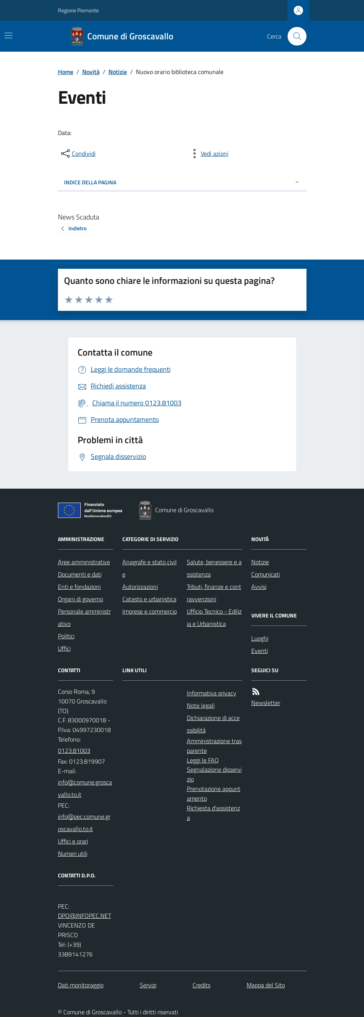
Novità (91, 71)
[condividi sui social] (77, 153)
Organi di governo (80, 599)
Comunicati (265, 574)
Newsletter (265, 702)
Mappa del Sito (266, 985)
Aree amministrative (84, 562)
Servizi (148, 985)
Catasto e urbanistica (149, 599)
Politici (66, 636)
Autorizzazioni (140, 586)
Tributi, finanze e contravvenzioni (214, 593)
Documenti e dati (80, 574)
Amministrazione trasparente (214, 745)
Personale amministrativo (84, 617)
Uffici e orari (73, 841)
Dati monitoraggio (80, 985)
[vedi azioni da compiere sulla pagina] (208, 153)
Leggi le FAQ (203, 760)
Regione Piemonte (78, 10)
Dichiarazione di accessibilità (213, 724)
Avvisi (258, 586)
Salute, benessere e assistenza (214, 568)
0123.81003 (74, 750)
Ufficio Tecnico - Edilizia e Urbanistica (214, 617)
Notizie (117, 71)
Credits (201, 985)
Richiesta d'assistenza (213, 812)
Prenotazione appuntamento (213, 793)
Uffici (64, 648)
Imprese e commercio (149, 611)
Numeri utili (72, 853)
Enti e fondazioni (79, 586)
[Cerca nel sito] (293, 36)
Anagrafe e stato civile (149, 568)
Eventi (259, 650)
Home (65, 71)
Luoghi (259, 638)
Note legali (201, 705)
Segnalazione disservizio (214, 774)
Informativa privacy (211, 693)
